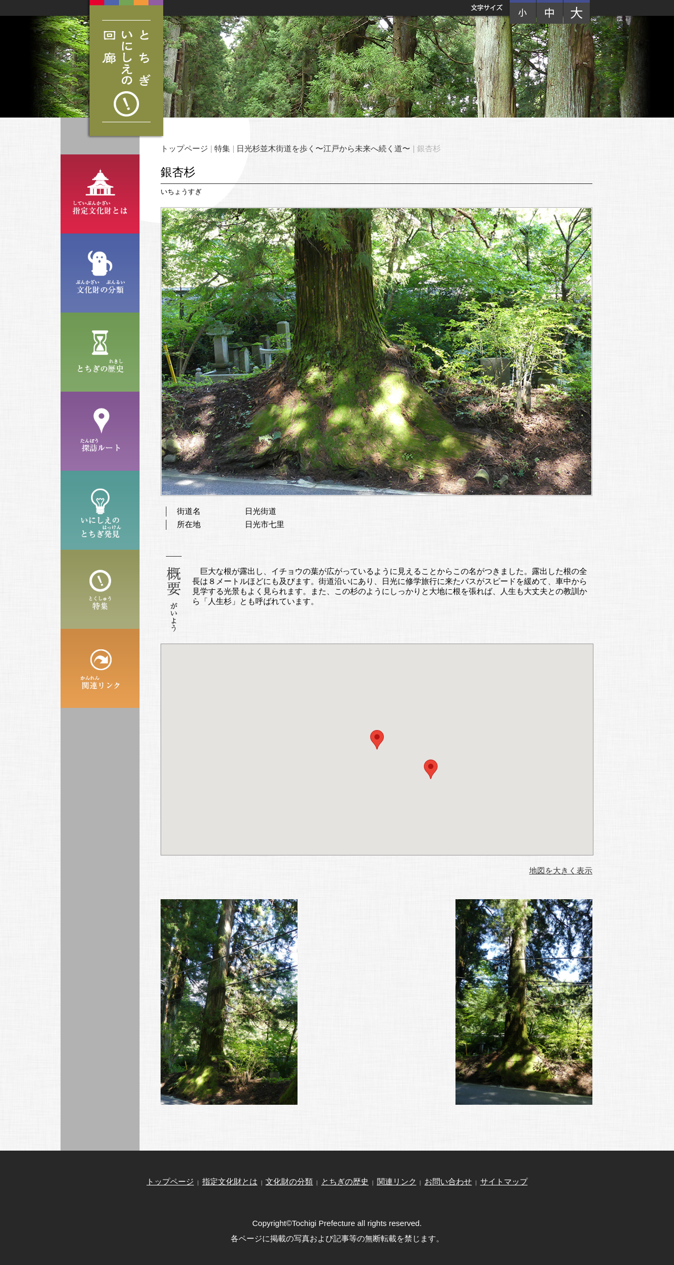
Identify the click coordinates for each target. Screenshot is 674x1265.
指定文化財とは (229, 1181)
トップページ (184, 148)
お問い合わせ (448, 1181)
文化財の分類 (289, 1181)
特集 (222, 148)
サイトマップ (504, 1181)
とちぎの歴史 (345, 1181)
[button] (377, 740)
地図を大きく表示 (560, 870)
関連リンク (397, 1181)
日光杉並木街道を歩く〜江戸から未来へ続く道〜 (323, 148)
